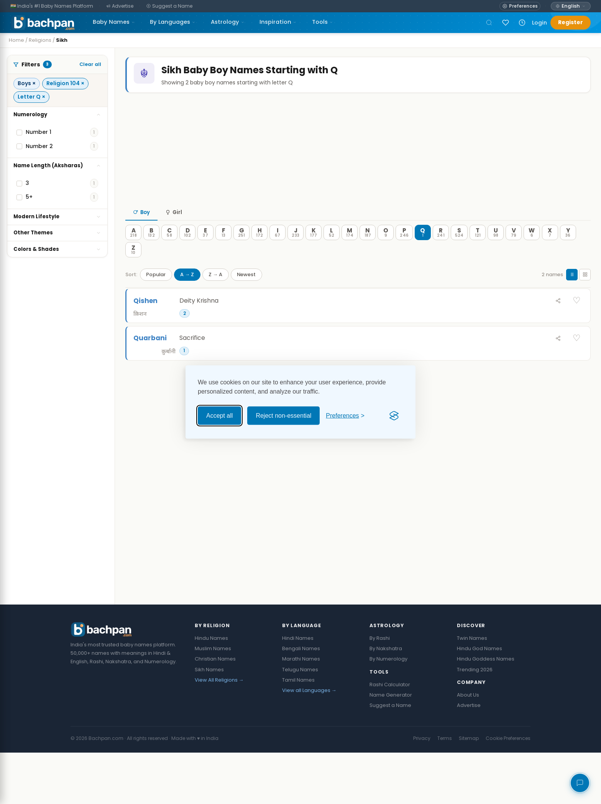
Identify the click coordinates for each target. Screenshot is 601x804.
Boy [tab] (141, 228)
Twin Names (472, 689)
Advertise (469, 756)
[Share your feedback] (580, 783)
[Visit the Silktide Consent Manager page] (394, 416)
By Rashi (379, 689)
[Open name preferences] (519, 6)
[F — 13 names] (223, 248)
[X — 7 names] (550, 248)
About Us (468, 746)
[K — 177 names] (313, 248)
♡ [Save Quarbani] (577, 354)
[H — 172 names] (259, 248)
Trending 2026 (475, 721)
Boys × (27, 83)
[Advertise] (120, 6)
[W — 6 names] (532, 248)
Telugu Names (300, 721)
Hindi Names (298, 689)
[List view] (572, 290)
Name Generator (390, 746)
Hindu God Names (479, 700)
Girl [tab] (173, 228)
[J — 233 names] (295, 248)
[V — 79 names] (514, 248)
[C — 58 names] (169, 248)
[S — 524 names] (459, 248)
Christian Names (215, 710)
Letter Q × (31, 96)
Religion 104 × (65, 83)
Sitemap (469, 789)
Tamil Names (298, 731)
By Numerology (388, 710)
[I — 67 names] (277, 248)
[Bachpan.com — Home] (42, 23)
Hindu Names (211, 689)
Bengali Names (301, 700)
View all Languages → (309, 741)
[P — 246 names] (404, 248)
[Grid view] (585, 290)
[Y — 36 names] (568, 248)
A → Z (187, 289)
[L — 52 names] (331, 248)
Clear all (90, 64)
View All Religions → (219, 731)
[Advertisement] (356, 164)
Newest (246, 289)
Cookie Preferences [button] (508, 789)
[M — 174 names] (350, 248)
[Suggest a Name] (169, 6)
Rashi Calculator (389, 736)
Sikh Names (209, 721)
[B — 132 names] (151, 248)
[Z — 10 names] (133, 265)
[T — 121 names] (478, 248)
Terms (444, 789)
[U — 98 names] (496, 248)
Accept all (219, 415)
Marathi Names (301, 710)
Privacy (421, 789)
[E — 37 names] (205, 248)
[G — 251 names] (241, 248)
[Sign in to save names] (505, 22)
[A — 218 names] (133, 248)
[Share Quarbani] (558, 354)
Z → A (215, 289)
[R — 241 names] (441, 248)
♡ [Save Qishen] (577, 316)
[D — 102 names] (187, 248)
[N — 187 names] (368, 248)
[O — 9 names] (386, 248)
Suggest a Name (390, 756)
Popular (156, 289)
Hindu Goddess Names (485, 710)
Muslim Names (213, 700)
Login (539, 22)
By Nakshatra (385, 700)
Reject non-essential (283, 415)
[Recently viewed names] (522, 22)
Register (570, 22)
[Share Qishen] (558, 316)
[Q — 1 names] (423, 248)
